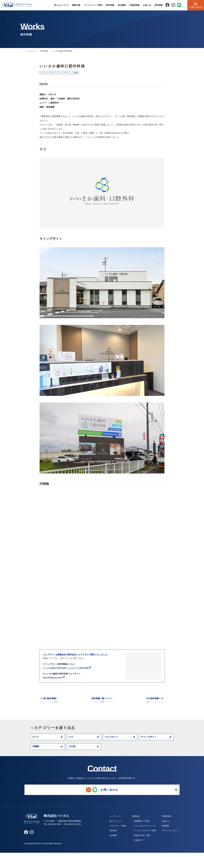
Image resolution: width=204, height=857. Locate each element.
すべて (36, 737)
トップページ (30, 51)
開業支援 (76, 5)
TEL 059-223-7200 (52, 828)
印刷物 (81, 73)
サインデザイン (68, 73)
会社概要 (121, 5)
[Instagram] (173, 5)
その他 (72, 748)
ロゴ (42, 73)
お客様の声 (135, 844)
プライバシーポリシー (169, 835)
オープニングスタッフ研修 (142, 835)
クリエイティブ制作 (93, 5)
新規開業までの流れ (139, 825)
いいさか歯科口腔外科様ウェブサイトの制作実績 (66, 668)
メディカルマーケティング (142, 830)
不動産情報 (134, 5)
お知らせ (147, 5)
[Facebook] (167, 5)
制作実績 (110, 5)
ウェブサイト (53, 73)
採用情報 (158, 5)
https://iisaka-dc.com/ (52, 677)
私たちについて (61, 5)
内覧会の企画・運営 (139, 840)
